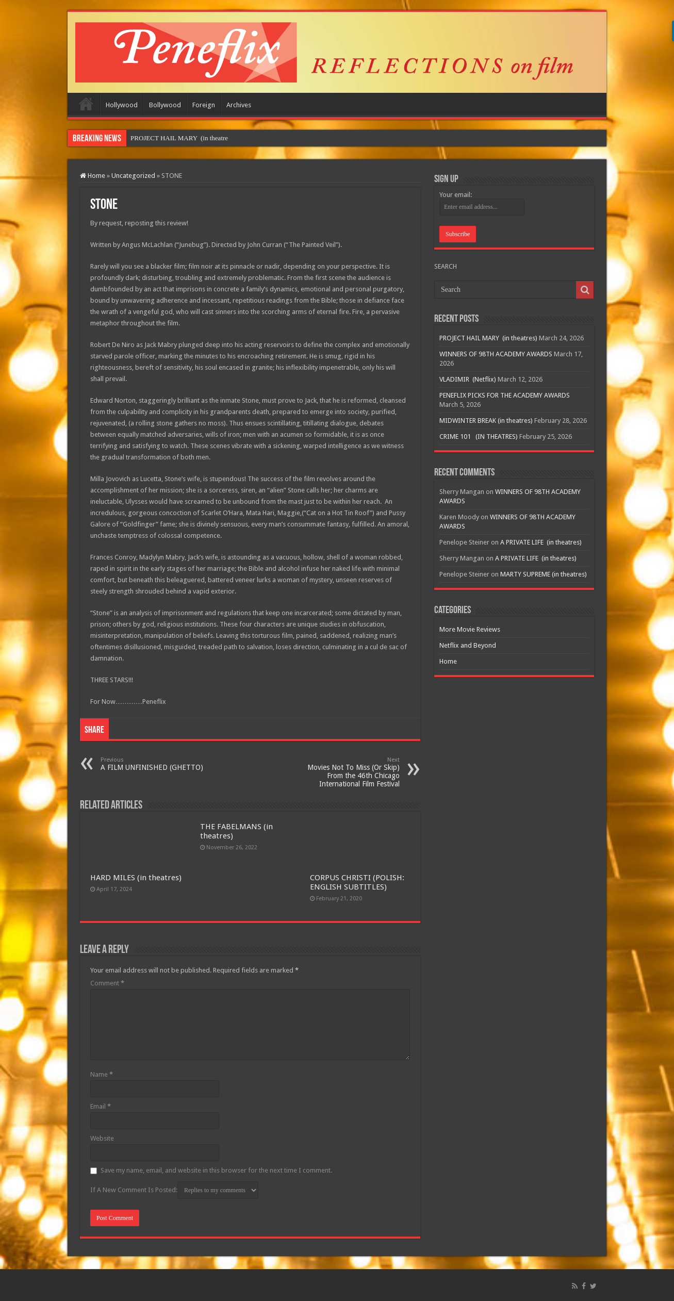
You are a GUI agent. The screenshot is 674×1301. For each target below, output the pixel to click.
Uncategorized (133, 175)
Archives (238, 105)
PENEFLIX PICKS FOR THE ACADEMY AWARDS (504, 395)
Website (102, 1138)
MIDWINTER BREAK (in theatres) (486, 420)
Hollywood (122, 105)
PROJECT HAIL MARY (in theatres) (488, 338)
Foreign (203, 105)
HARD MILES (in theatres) (136, 877)
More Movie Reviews (469, 629)
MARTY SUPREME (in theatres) (543, 574)
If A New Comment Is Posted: (174, 1190)
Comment (107, 983)
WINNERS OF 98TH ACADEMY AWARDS (495, 354)
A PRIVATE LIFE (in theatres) (541, 542)
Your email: (455, 195)
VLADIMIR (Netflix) (467, 379)
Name (101, 1074)
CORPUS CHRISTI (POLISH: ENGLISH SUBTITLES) (357, 882)
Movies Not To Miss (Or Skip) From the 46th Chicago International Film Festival (347, 772)
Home (86, 103)
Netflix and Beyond (467, 645)
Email (100, 1106)
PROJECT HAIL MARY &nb (170, 138)
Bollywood (165, 105)
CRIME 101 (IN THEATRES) (478, 436)
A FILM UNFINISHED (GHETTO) (153, 763)
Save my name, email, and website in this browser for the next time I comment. (216, 1170)
